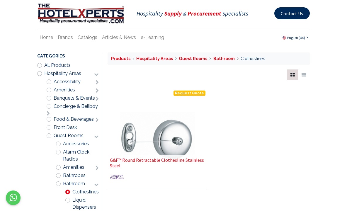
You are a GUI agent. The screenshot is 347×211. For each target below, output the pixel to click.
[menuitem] (46, 37)
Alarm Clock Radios (76, 155)
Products (120, 58)
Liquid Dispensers (84, 203)
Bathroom (74, 183)
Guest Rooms (69, 135)
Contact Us (292, 13)
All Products (57, 65)
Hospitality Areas (62, 73)
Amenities (64, 90)
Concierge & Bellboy (76, 106)
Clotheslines (85, 192)
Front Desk (65, 127)
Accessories (76, 144)
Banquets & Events (74, 98)
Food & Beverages (74, 119)
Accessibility (67, 81)
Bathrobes (74, 175)
